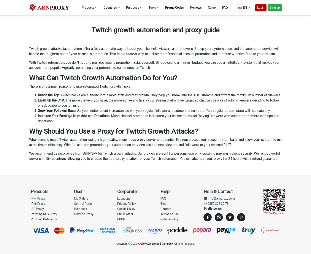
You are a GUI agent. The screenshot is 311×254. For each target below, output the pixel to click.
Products (90, 7)
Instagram (219, 217)
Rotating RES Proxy (44, 214)
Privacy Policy (126, 203)
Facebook (207, 217)
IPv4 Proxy (38, 198)
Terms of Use (169, 214)
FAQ (163, 198)
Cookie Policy (126, 209)
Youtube (241, 217)
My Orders (81, 198)
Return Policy (169, 219)
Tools (154, 7)
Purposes (134, 7)
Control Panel (83, 203)
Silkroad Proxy (84, 214)
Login (261, 7)
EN (245, 7)
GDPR (121, 219)
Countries (112, 7)
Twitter (230, 217)
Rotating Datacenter (45, 219)
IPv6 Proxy (38, 203)
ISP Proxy (37, 209)
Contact (165, 209)
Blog (163, 203)
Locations (123, 198)
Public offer (125, 214)
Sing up (275, 7)
